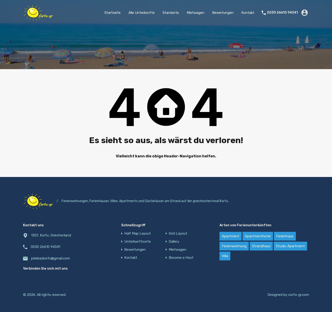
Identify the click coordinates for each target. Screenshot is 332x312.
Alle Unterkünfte (141, 13)
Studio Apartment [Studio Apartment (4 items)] (290, 246)
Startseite (112, 13)
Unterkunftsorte (137, 241)
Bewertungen (223, 13)
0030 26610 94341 (282, 13)
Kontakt (247, 13)
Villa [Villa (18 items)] (225, 256)
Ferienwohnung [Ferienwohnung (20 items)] (234, 246)
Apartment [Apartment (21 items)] (230, 236)
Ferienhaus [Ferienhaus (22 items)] (284, 236)
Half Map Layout (137, 233)
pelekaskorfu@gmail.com (50, 258)
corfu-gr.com (298, 295)
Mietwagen (195, 13)
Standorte (171, 13)
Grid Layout (178, 233)
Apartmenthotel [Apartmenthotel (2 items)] (258, 236)
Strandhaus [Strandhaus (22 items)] (261, 246)
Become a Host (181, 257)
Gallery (174, 241)
